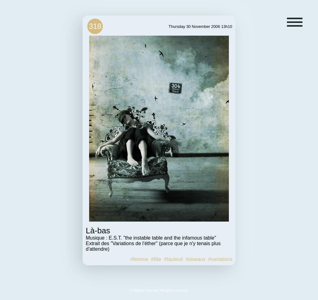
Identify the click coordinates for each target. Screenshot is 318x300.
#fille (156, 259)
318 (95, 26)
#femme (139, 259)
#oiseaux (195, 259)
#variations (220, 259)
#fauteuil (173, 259)
